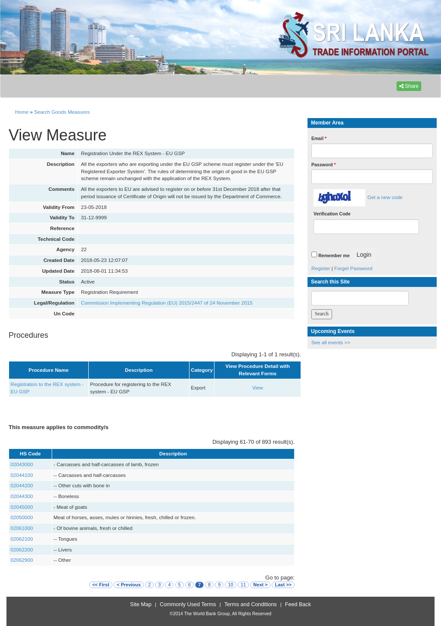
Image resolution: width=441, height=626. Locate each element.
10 (230, 584)
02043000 (22, 464)
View (257, 387)
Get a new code (385, 197)
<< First (100, 584)
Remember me (333, 255)
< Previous (129, 584)
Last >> (283, 584)
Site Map (141, 604)
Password (323, 164)
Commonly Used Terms (188, 604)
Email (318, 138)
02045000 (22, 507)
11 (243, 584)
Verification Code (332, 213)
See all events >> (330, 342)
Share (409, 86)
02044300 (22, 496)
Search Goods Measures (62, 112)
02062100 (22, 539)
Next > (260, 584)
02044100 (22, 475)
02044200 (22, 485)
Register (320, 268)
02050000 (22, 517)
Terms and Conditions (250, 604)
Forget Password (353, 268)
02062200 (22, 549)
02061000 (22, 528)
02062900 (22, 560)
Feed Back (298, 604)
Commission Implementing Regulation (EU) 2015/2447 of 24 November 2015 (166, 302)
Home (21, 112)
